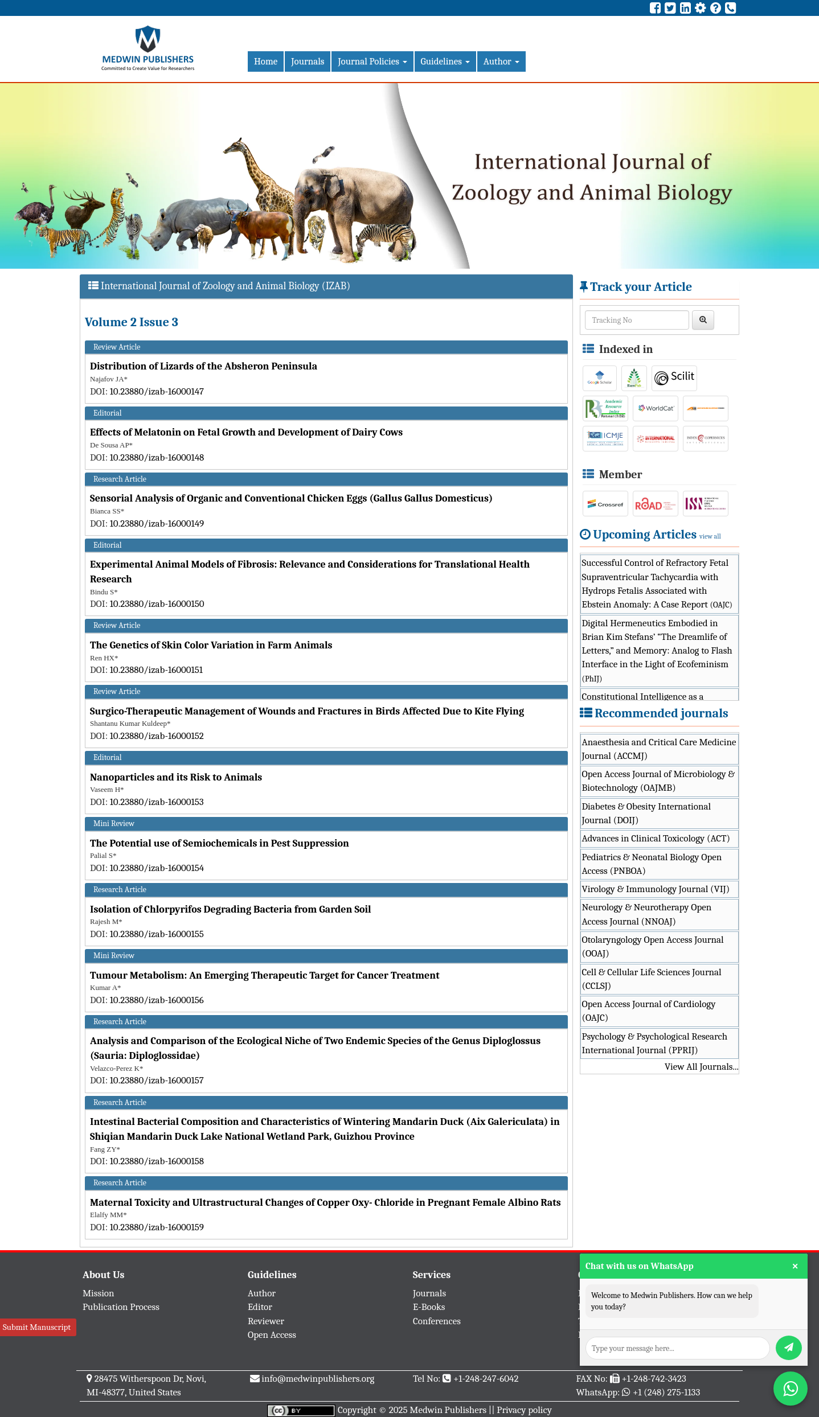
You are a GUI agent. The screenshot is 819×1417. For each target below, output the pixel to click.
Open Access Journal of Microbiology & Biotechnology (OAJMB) (658, 781)
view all (710, 536)
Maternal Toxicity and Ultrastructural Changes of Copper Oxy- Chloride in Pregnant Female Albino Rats (325, 1203)
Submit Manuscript (37, 1327)
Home (265, 61)
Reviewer (266, 1321)
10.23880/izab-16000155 (157, 934)
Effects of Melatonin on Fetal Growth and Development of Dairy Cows (246, 432)
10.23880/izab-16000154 (157, 867)
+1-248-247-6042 (486, 1378)
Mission (98, 1293)
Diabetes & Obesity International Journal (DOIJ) (646, 813)
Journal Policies (372, 61)
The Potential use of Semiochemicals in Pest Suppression (219, 843)
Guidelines (445, 61)
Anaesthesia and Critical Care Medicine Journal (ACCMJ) (659, 749)
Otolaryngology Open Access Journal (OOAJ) (653, 946)
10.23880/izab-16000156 (157, 1000)
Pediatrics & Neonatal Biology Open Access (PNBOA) (652, 864)
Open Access (272, 1334)
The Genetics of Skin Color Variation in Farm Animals (211, 645)
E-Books (429, 1306)
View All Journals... (702, 1066)
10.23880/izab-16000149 (157, 523)
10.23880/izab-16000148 (157, 457)
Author (501, 61)
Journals (307, 61)
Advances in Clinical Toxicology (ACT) (656, 838)
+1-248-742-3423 (653, 1378)
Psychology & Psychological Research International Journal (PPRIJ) (655, 1043)
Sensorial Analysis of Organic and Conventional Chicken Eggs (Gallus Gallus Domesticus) (291, 498)
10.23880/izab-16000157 (157, 1080)
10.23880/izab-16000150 (157, 603)
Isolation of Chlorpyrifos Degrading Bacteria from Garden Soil (230, 909)
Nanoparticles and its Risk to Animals (176, 777)
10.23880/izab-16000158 (157, 1161)
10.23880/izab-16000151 (156, 669)
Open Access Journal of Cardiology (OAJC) (649, 1011)
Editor (260, 1306)
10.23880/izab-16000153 (157, 801)
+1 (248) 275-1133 (666, 1392)
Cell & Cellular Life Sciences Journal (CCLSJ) (652, 979)
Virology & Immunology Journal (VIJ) (656, 889)
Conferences (437, 1321)
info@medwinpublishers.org (317, 1378)
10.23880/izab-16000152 (157, 735)
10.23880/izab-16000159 (157, 1227)
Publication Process (121, 1306)
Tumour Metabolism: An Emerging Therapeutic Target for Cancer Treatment (265, 975)
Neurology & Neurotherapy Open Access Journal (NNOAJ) (647, 914)
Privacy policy (524, 1409)
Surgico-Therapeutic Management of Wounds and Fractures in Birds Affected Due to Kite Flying (307, 711)
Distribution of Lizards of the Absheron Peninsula (203, 366)
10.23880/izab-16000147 (157, 391)
